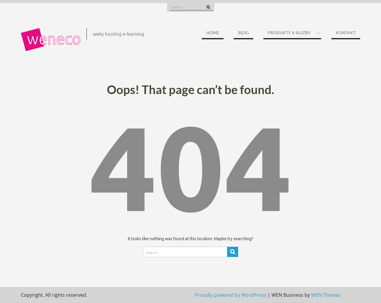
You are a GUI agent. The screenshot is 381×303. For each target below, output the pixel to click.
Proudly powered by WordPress (230, 295)
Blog (243, 32)
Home (212, 32)
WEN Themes (326, 295)
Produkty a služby (289, 32)
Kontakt (346, 32)
